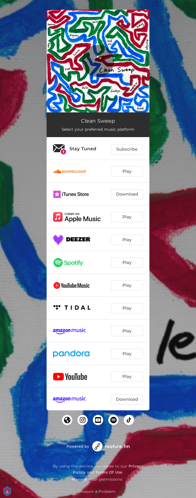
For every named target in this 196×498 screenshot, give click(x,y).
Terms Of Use (108, 472)
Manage (79, 479)
